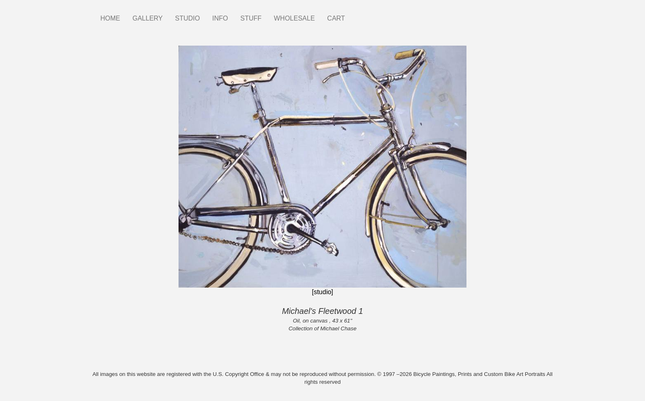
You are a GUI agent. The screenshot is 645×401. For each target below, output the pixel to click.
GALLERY (147, 18)
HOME (110, 18)
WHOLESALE (294, 18)
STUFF (251, 18)
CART (336, 18)
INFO (220, 18)
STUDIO (187, 18)
